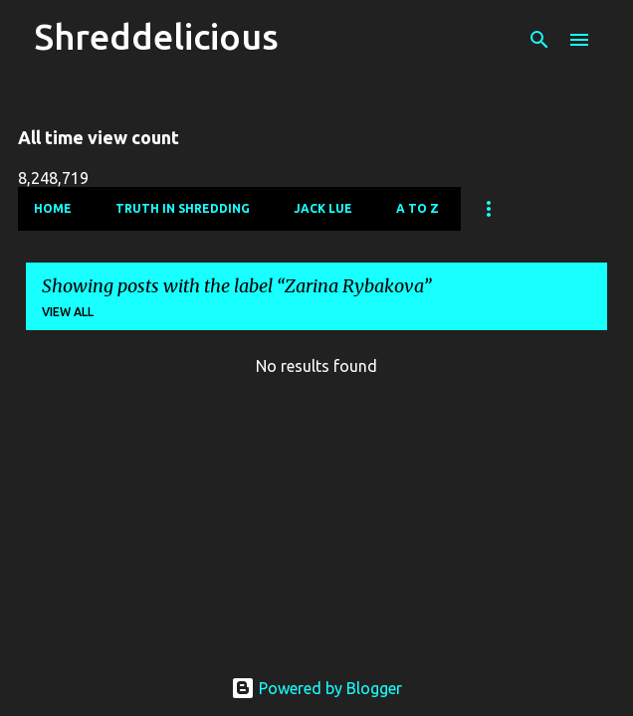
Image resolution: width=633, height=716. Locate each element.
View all (68, 311)
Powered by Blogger (316, 688)
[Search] (539, 40)
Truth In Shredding (182, 208)
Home (53, 208)
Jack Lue (323, 208)
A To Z (417, 208)
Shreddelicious (156, 36)
